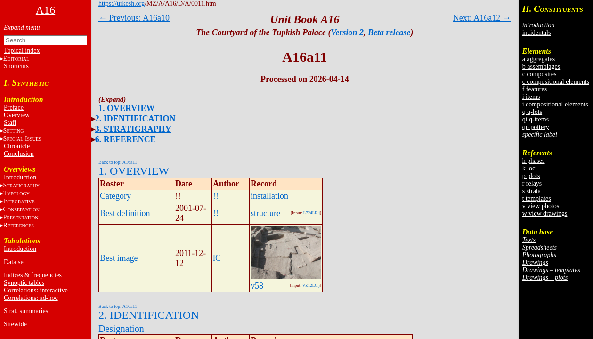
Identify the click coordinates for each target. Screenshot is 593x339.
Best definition (125, 213)
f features (534, 89)
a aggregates (538, 59)
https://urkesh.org (121, 3)
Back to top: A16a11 (117, 162)
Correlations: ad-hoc (31, 297)
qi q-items (535, 119)
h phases (533, 160)
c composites (539, 74)
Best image (119, 258)
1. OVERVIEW (126, 108)
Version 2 (347, 32)
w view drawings (545, 213)
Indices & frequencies (33, 275)
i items (531, 96)
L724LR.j (311, 212)
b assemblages (541, 66)
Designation (121, 328)
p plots (531, 175)
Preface (14, 107)
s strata (531, 190)
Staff (10, 122)
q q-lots (532, 111)
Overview (17, 115)
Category (115, 196)
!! (216, 196)
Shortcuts (16, 66)
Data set (14, 262)
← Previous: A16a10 (134, 18)
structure (265, 213)
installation (269, 196)
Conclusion (19, 153)
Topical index (22, 50)
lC (217, 258)
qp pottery (535, 126)
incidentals (536, 32)
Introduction (20, 177)
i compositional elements (555, 104)
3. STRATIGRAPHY (133, 129)
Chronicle (17, 146)
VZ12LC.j (311, 285)
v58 (257, 286)
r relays (532, 183)
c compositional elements (555, 81)
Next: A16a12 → (482, 18)
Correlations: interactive (36, 290)
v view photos (541, 206)
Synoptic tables (24, 282)
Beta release (389, 32)
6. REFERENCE (125, 139)
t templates (536, 198)
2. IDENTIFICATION (135, 118)
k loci (529, 168)
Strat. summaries (26, 311)
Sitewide (15, 324)
